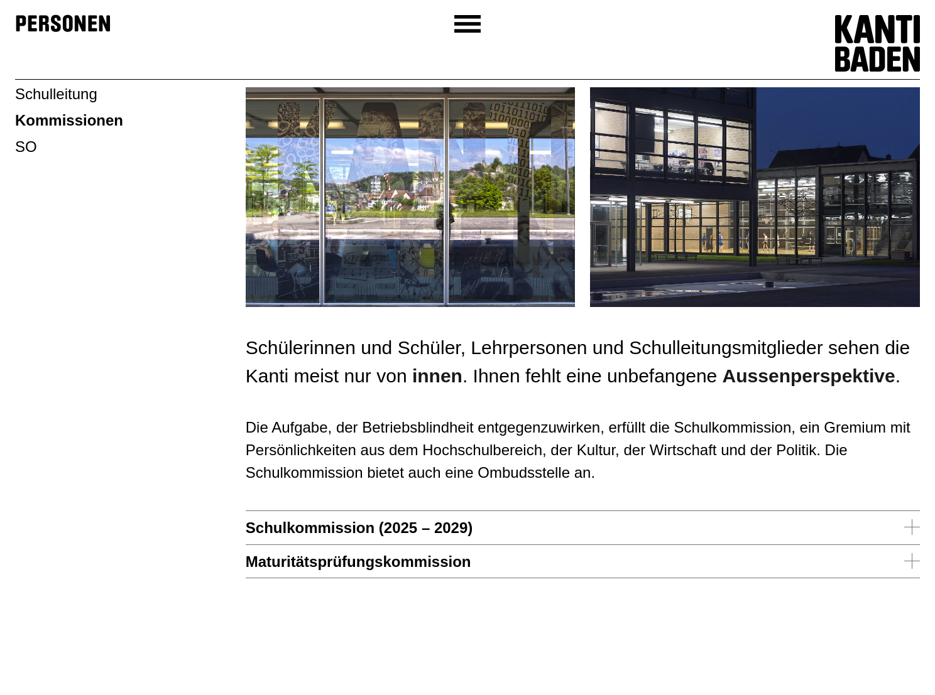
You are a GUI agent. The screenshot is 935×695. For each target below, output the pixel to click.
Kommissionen (69, 120)
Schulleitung (56, 93)
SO (26, 146)
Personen (63, 24)
